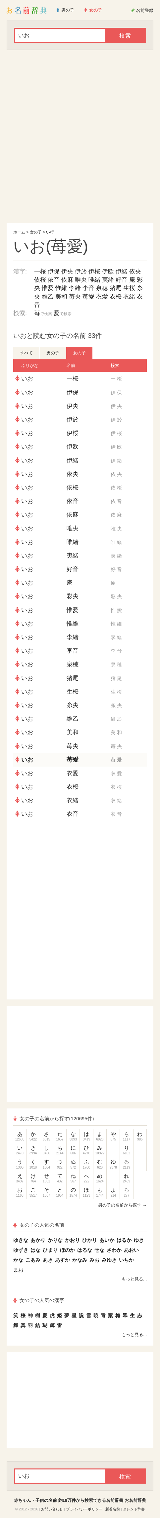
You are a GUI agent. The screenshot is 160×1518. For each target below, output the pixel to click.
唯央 (81, 279)
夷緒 (108, 279)
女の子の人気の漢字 (38, 1300)
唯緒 (94, 279)
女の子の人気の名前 (38, 1225)
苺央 (75, 296)
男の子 (52, 352)
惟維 (61, 288)
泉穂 (102, 288)
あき (48, 1260)
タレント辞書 (134, 1509)
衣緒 (129, 296)
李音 (88, 288)
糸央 (73, 705)
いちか (126, 1260)
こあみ (33, 1260)
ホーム (19, 232)
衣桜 (116, 296)
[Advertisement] (80, 136)
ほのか (67, 1250)
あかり (37, 1240)
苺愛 (88, 296)
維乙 (48, 296)
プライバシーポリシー (84, 1509)
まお (18, 1270)
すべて (26, 352)
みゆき (109, 1260)
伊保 (54, 271)
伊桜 (94, 271)
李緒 (75, 288)
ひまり (50, 1250)
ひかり (89, 1240)
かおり (72, 1240)
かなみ (79, 1260)
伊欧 (108, 271)
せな (99, 1250)
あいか (106, 1240)
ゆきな (20, 1240)
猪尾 (116, 288)
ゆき (139, 1240)
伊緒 (122, 271)
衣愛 (102, 296)
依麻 (67, 279)
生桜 (129, 288)
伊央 (67, 271)
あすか (62, 1260)
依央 (135, 271)
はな (35, 1250)
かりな (55, 1240)
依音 (54, 279)
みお (94, 1260)
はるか (124, 1240)
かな (18, 1260)
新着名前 (112, 1509)
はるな (84, 1250)
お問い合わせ (52, 1509)
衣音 (73, 814)
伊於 (81, 271)
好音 (122, 279)
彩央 (73, 596)
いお (27, 378)
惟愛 (48, 288)
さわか (114, 1250)
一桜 (40, 271)
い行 (50, 232)
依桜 (40, 279)
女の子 (36, 232)
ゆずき (20, 1250)
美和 (61, 296)
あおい (131, 1250)
